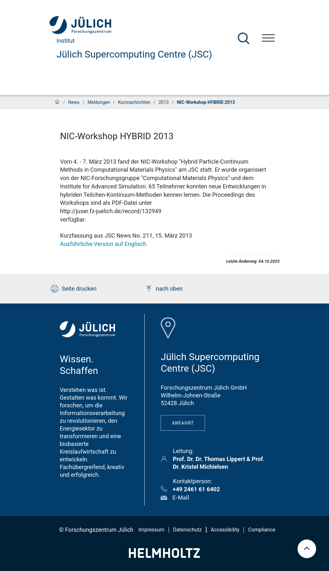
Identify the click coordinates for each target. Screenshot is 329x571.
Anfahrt (183, 423)
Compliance (261, 530)
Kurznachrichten (134, 102)
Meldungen (99, 102)
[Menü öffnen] (268, 39)
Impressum (151, 530)
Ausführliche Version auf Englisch (103, 243)
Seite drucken (74, 289)
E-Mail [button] (180, 497)
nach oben (163, 289)
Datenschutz (187, 530)
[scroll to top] (307, 548)
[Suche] (243, 38)
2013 (164, 102)
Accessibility (225, 530)
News (73, 102)
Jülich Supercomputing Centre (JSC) (134, 54)
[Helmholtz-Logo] (164, 555)
